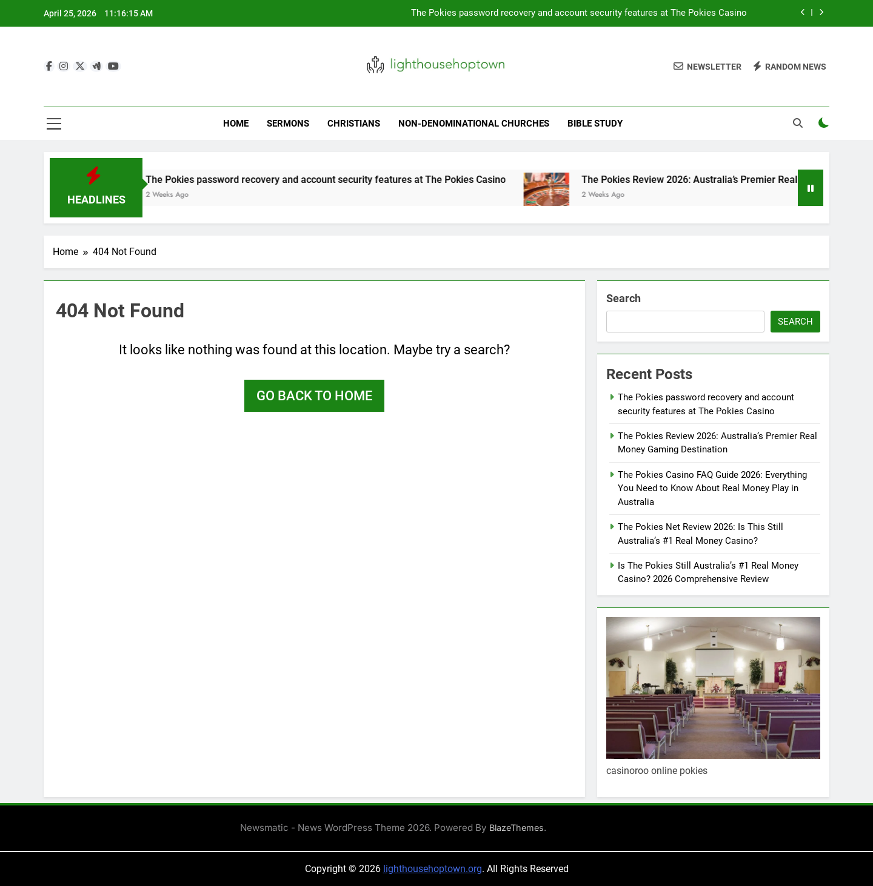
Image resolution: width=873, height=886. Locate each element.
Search (623, 298)
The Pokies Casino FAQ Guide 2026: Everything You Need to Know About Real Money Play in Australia (712, 488)
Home (236, 123)
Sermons (288, 123)
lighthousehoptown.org (432, 868)
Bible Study (595, 123)
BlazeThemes (516, 827)
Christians (353, 123)
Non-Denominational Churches (473, 123)
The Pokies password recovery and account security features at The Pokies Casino (579, 13)
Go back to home (314, 395)
